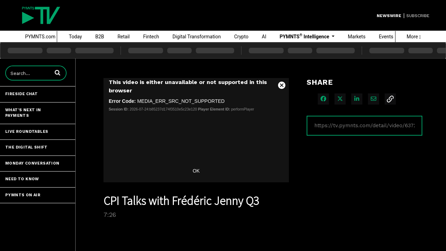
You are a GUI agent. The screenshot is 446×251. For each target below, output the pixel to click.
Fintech (151, 36)
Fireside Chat (21, 94)
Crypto (241, 36)
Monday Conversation (32, 163)
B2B (99, 36)
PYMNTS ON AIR (22, 195)
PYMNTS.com (40, 36)
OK (196, 171)
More (414, 36)
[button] (57, 72)
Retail (123, 36)
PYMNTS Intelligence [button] (305, 36)
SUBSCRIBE (417, 15)
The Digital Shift (26, 147)
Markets (357, 36)
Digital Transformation (196, 36)
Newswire (389, 15)
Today (75, 36)
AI (264, 36)
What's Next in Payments (23, 113)
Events (386, 36)
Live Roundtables (26, 131)
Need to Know (22, 179)
